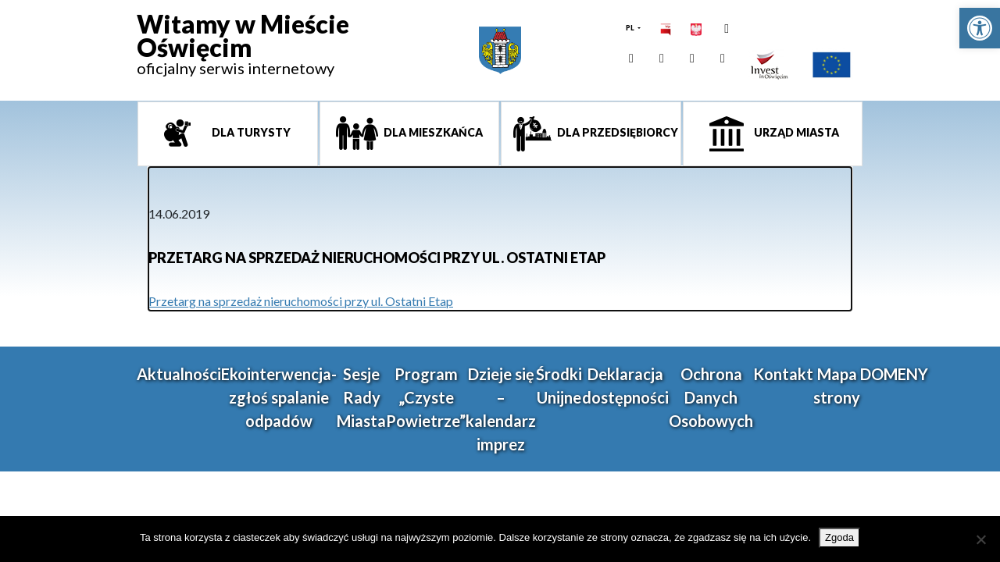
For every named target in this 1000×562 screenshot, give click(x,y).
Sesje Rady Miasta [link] (361, 397)
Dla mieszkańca (432, 132)
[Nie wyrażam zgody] (980, 539)
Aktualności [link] (179, 374)
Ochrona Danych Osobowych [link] (711, 397)
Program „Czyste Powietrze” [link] (426, 397)
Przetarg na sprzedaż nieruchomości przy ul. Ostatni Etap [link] (300, 300)
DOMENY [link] (894, 374)
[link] (979, 28)
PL (631, 27)
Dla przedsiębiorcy (616, 132)
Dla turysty (250, 132)
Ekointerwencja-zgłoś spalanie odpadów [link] (279, 397)
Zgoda (839, 537)
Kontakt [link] (783, 374)
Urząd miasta (795, 132)
